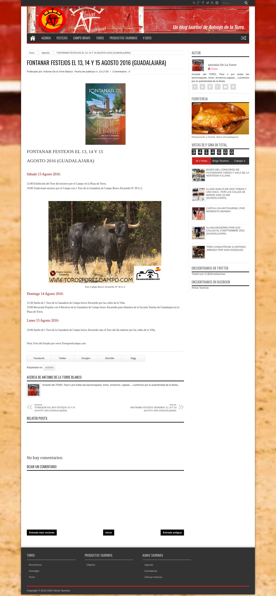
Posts (213, 68)
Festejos (62, 38)
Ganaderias (150, 572)
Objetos (91, 566)
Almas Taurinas (200, 287)
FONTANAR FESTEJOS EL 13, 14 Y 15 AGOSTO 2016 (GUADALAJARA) (96, 62)
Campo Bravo (81, 38)
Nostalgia (34, 572)
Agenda (46, 38)
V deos (147, 38)
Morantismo (35, 566)
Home (32, 38)
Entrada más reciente (41, 534)
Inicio (31, 52)
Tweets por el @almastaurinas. (209, 274)
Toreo (100, 38)
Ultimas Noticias (153, 578)
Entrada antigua (172, 534)
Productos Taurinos (123, 38)
